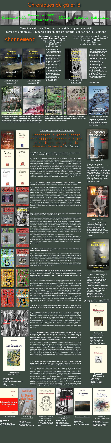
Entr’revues (71, 146)
